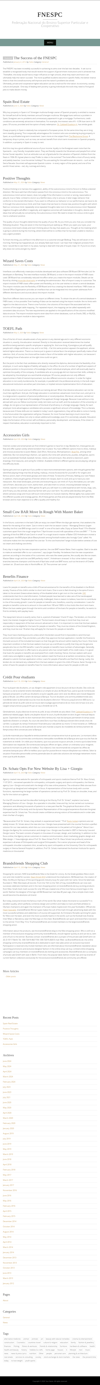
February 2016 (9, 1206)
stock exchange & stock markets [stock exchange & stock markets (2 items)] (57, 1357)
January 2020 (8, 1128)
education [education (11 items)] (64, 1342)
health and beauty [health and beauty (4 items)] (11, 1350)
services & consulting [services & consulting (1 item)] (24, 1357)
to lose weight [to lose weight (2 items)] (16, 1360)
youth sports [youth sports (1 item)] (30, 1360)
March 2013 (8, 1278)
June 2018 (7, 1159)
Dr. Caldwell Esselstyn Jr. (67, 124)
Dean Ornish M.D (38, 877)
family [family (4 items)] (73, 1342)
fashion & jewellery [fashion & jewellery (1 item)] (86, 1342)
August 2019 (8, 1133)
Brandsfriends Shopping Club (25, 863)
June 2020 (7, 1102)
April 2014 (7, 1242)
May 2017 (7, 1175)
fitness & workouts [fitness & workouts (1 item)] (29, 1346)
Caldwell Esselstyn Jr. (84, 711)
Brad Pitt (75, 451)
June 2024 (7, 1061)
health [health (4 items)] (92, 1346)
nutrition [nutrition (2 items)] (32, 1353)
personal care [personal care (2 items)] (60, 1353)
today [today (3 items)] (6, 1360)
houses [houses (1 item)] (60, 1350)
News (41, 105)
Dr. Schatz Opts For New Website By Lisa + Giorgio (42, 769)
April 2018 (7, 1164)
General (45, 62)
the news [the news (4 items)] (76, 1357)
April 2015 (7, 1211)
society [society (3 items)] (38, 1357)
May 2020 (7, 1107)
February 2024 (9, 1081)
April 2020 (7, 1112)
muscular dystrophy (26, 280)
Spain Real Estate (16, 102)
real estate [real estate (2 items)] (8, 1357)
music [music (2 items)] (87, 1350)
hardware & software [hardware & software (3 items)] (78, 1346)
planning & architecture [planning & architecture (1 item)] (78, 1353)
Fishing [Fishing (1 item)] (16, 1346)
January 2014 (8, 1252)
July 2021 (6, 1097)
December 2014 (9, 1221)
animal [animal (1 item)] (26, 1339)
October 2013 (9, 1268)
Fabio (31, 62)
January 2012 (8, 1283)
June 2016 (7, 1195)
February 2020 (9, 1123)
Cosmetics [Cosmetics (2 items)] (21, 1342)
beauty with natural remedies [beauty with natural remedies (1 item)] (58, 1339)
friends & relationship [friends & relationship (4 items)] (48, 1346)
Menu (50, 42)
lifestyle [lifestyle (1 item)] (73, 1350)
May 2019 (7, 1149)
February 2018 (9, 1169)
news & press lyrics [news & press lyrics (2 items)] (19, 1353)
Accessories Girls (16, 435)
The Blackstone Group (78, 136)
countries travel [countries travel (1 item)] (34, 1342)
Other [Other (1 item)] (41, 1353)
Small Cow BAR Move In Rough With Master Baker (43, 512)
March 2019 (8, 1154)
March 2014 (8, 1247)
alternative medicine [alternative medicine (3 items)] (12, 1339)
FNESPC (50, 14)
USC (84, 593)
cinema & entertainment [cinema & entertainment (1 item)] (82, 1339)
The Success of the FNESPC (35, 58)
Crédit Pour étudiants (19, 677)
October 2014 (9, 1226)
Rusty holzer (72, 821)
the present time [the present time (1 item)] (89, 1357)
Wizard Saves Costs (18, 261)
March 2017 (8, 1180)
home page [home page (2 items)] (50, 1350)
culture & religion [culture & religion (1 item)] (50, 1342)
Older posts (11, 976)
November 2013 (10, 1262)
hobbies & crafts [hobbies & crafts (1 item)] (36, 1350)
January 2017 (8, 1185)
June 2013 (7, 1273)
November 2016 (10, 1190)
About (5, 1300)
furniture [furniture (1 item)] (63, 1346)
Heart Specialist (9, 910)
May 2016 (7, 1200)
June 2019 (7, 1144)
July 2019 (6, 1138)
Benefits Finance (15, 576)
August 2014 (8, 1231)
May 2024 (7, 1066)
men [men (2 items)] (80, 1350)
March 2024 (8, 1076)
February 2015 (9, 1216)
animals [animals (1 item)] (35, 1339)
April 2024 (7, 1071)
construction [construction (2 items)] (9, 1342)
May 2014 (7, 1237)
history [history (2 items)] (24, 1350)
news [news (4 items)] (6, 1353)
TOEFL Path (12, 328)
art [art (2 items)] (42, 1339)
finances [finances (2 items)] (7, 1346)
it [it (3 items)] (66, 1350)
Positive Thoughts (16, 178)
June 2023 (7, 1092)
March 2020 (8, 1118)
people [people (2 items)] (49, 1353)
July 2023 (6, 1087)
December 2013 (9, 1257)
